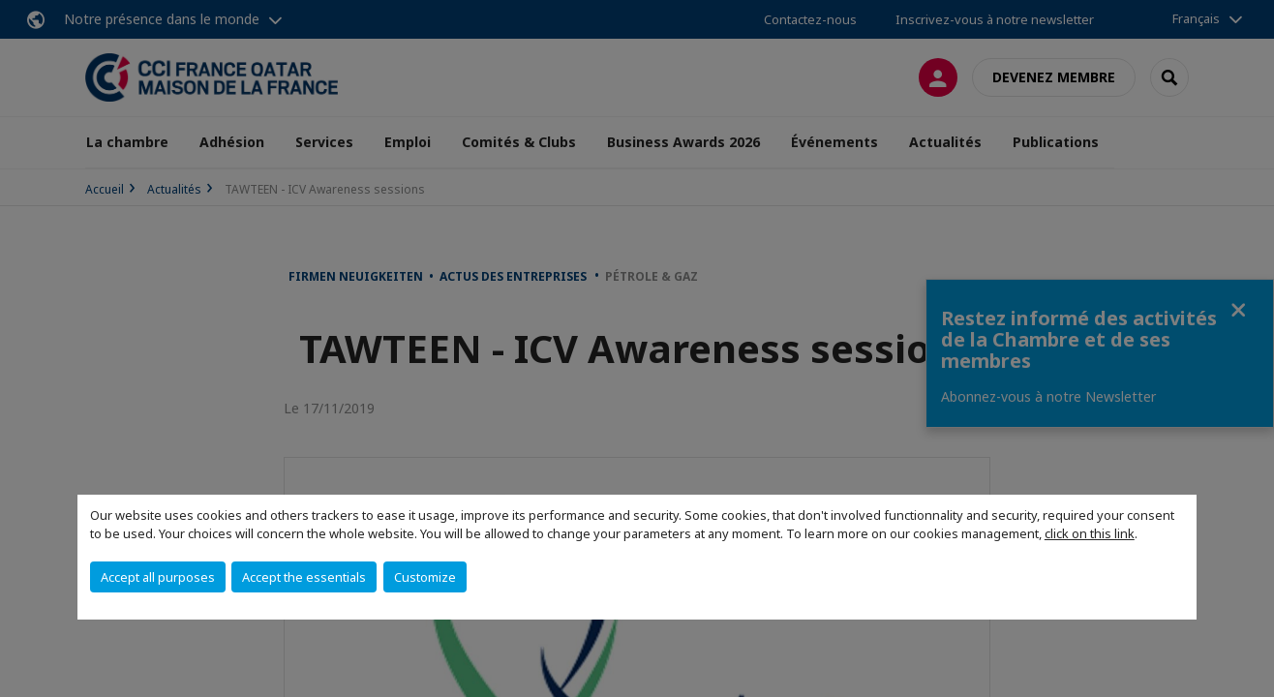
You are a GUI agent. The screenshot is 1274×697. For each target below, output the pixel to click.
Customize (425, 577)
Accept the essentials (304, 577)
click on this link (1090, 533)
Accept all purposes (158, 577)
